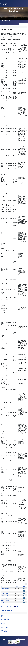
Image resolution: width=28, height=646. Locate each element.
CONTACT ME (5, 36)
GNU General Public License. (20, 639)
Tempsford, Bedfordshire (5, 600)
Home (1, 0)
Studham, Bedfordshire (4, 593)
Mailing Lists (3, 622)
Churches (2, 616)
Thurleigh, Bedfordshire (4, 602)
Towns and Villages (4, 631)
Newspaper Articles (4, 624)
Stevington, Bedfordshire (5, 588)
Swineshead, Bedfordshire (5, 598)
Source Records (3, 630)
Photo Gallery (3, 626)
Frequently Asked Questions (4, 4)
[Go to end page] (22, 606)
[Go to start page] (1, 606)
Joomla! (4, 639)
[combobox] (23, 24)
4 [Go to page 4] (4, 606)
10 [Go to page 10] (13, 606)
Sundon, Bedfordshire (4, 595)
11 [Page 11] (15, 606)
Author (16, 586)
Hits (24, 586)
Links (2, 620)
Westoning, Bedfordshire (6, 610)
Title (1, 586)
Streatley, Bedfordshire (4, 591)
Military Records (3, 623)
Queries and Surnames (4, 627)
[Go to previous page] (3, 606)
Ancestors (2, 615)
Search (18, 23)
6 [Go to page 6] (7, 606)
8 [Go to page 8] (10, 606)
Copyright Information (3, 3)
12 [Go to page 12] (17, 606)
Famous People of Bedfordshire (6, 619)
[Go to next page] (20, 606)
